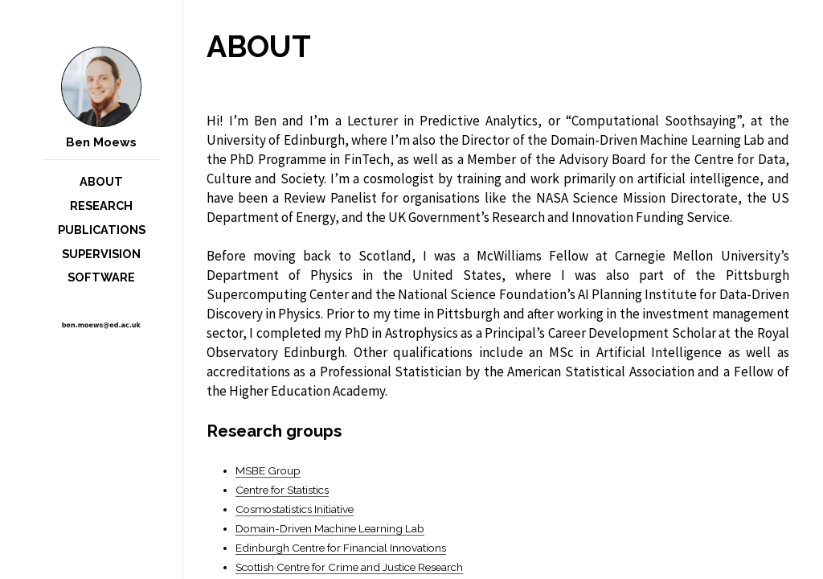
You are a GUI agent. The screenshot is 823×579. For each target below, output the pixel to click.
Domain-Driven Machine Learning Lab (329, 528)
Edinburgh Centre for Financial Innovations (340, 547)
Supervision (101, 254)
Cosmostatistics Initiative (294, 509)
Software (101, 277)
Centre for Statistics (282, 489)
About (101, 181)
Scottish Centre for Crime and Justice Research (349, 567)
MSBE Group (268, 470)
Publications (101, 229)
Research (101, 205)
